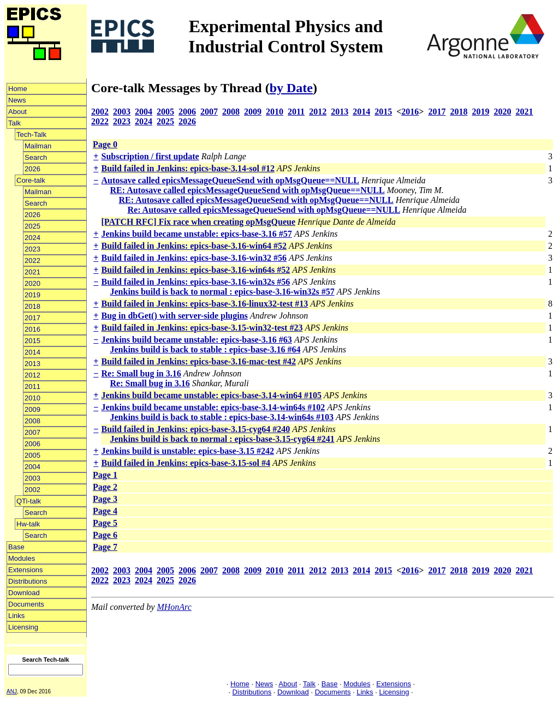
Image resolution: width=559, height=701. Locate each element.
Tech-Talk (31, 134)
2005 (32, 455)
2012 (32, 375)
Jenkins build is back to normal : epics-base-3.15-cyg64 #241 (222, 439)
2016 (32, 329)
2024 (32, 237)
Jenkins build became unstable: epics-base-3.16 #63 (197, 339)
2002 (32, 490)
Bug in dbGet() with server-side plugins (175, 315)
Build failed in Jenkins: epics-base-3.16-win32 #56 (194, 257)
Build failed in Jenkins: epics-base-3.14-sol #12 (188, 168)
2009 (32, 409)
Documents (26, 604)
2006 (32, 444)
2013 (32, 364)
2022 (32, 260)
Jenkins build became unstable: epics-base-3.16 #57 (197, 233)
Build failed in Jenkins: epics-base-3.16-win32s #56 (196, 281)
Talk (14, 123)
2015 (32, 341)
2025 (32, 226)
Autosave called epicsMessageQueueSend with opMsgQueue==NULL (230, 180)
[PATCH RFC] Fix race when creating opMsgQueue (199, 221)
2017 (32, 318)
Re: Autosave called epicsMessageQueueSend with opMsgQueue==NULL (264, 209)
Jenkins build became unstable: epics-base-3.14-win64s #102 (213, 407)
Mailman (38, 146)
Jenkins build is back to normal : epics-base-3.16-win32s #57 (222, 291)
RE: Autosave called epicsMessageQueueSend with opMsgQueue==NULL (247, 190)
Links (16, 616)
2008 (32, 421)
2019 (32, 295)
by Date (291, 88)
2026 (32, 169)
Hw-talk (28, 524)
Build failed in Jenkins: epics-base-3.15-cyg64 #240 (196, 429)
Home (17, 89)
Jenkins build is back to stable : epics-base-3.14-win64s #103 (222, 417)
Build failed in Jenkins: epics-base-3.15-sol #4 (186, 463)
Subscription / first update (150, 156)
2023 (32, 249)
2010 (32, 398)
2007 (32, 432)
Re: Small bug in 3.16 (141, 373)
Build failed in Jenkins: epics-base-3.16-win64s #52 (196, 269)
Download (24, 593)
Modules (21, 558)
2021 (32, 272)
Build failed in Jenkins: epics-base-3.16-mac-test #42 (199, 361)
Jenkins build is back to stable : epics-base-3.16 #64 (205, 349)
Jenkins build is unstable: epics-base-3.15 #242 (188, 451)
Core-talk (30, 180)
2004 (32, 467)
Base (16, 547)
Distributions (27, 581)
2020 (32, 283)
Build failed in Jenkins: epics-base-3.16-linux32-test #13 (205, 303)
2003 (32, 478)
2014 (32, 352)
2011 (32, 386)
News (17, 100)
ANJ (12, 691)
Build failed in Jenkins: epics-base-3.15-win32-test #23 (202, 327)
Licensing (23, 627)
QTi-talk (28, 501)
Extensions (25, 570)
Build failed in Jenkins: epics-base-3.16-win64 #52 (194, 245)
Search (36, 157)
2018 (32, 306)
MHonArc (174, 607)
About (17, 111)
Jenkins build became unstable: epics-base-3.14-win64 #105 (212, 395)
